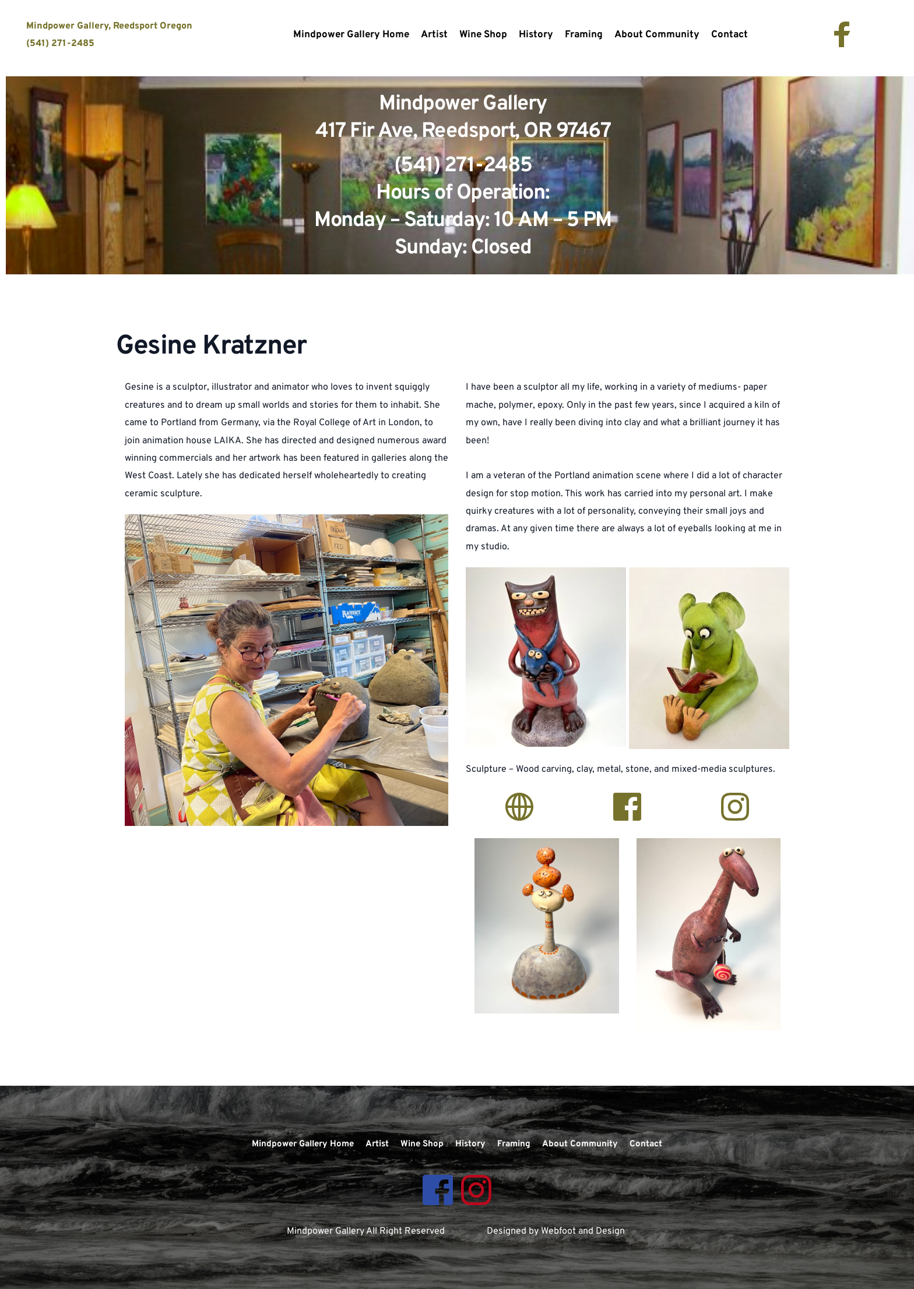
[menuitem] (351, 35)
